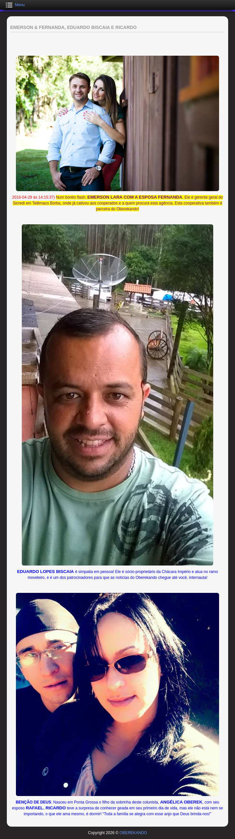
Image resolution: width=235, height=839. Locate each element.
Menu (20, 5)
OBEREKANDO (133, 833)
